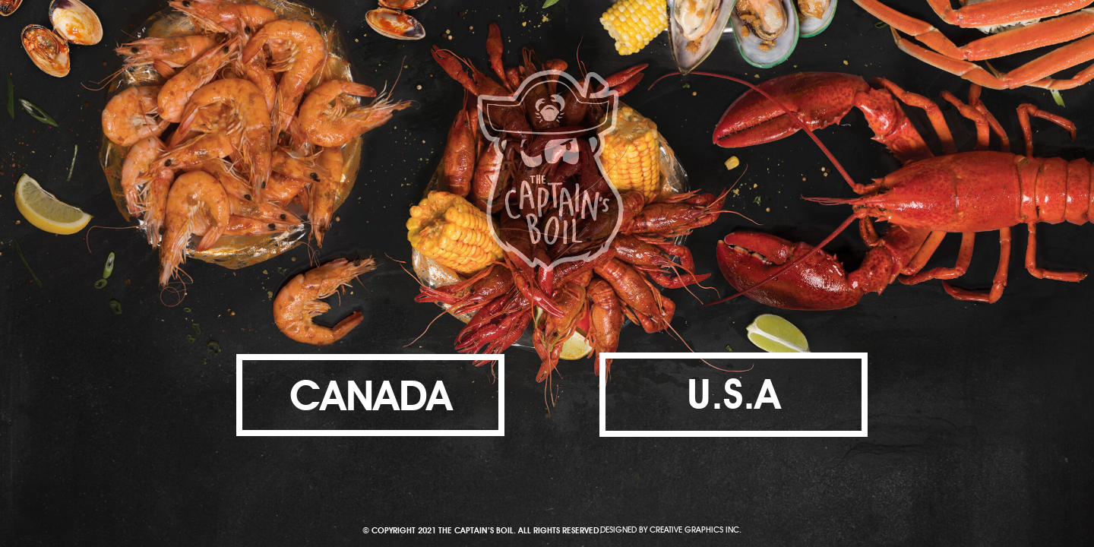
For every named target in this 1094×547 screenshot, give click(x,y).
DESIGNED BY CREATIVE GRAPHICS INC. (670, 528)
